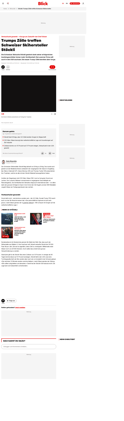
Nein (51, 153)
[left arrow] (54, 114)
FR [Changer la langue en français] (67, 3)
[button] (10, 300)
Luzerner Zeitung (28, 203)
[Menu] (3, 3)
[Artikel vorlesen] (8, 67)
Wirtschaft (12, 8)
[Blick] (43, 3)
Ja (43, 153)
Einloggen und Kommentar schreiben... (15, 346)
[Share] (3, 67)
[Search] (8, 3)
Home (5, 8)
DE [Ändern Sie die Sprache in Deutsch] (63, 3)
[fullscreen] (28, 93)
